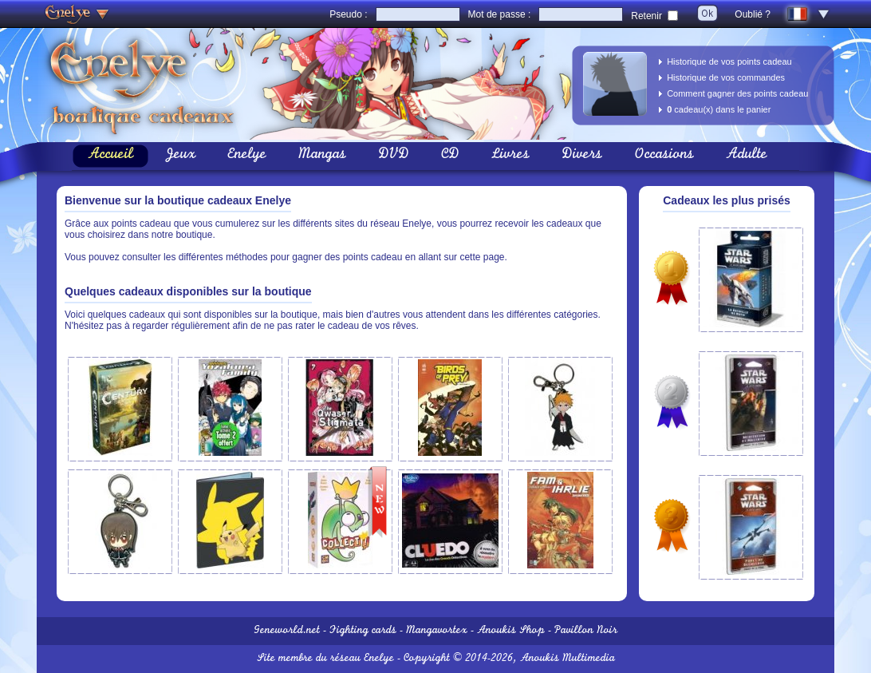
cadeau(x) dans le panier (718, 109)
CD (450, 156)
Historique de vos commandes (726, 77)
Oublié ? (752, 14)
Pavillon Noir (585, 631)
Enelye (246, 156)
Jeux (180, 156)
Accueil (110, 156)
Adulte (746, 156)
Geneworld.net (287, 631)
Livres (510, 156)
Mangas (322, 156)
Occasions (664, 156)
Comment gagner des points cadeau (737, 93)
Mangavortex (436, 631)
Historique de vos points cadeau (729, 61)
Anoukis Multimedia (567, 659)
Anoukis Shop (511, 631)
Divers (582, 156)
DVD (393, 156)
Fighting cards (362, 631)
